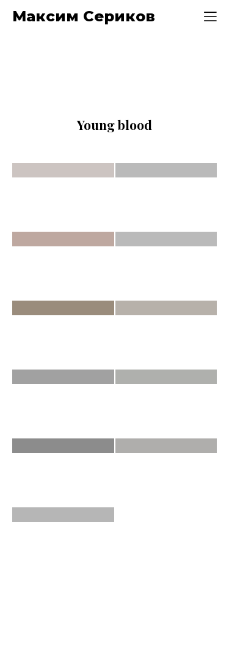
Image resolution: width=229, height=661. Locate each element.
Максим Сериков (83, 16)
